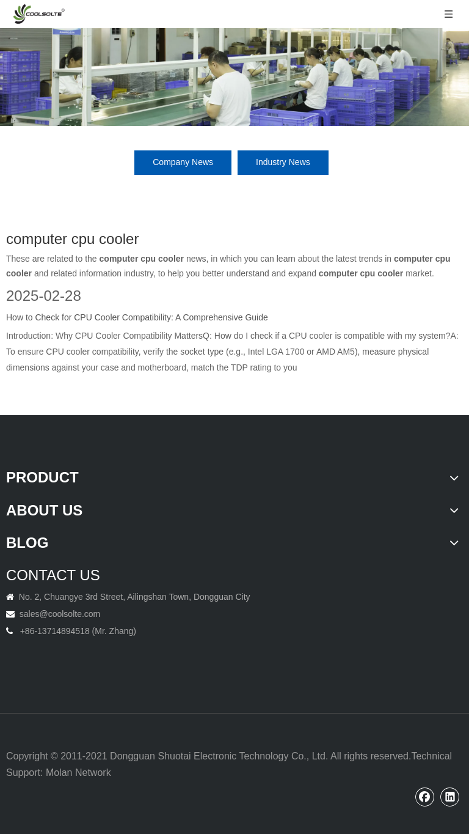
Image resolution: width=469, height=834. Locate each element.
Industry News (283, 162)
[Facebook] (425, 796)
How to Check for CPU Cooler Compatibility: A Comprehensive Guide (137, 317)
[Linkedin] (450, 796)
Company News (183, 162)
